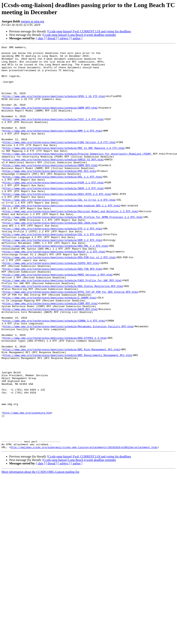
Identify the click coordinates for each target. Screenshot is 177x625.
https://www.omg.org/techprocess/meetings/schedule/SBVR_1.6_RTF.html (53, 217)
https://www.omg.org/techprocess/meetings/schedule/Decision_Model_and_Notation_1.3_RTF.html (70, 244)
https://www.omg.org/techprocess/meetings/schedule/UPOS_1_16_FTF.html (54, 106)
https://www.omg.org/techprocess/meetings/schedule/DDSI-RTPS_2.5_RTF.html (57, 224)
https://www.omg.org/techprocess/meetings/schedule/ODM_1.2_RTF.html (52, 279)
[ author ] (76, 38)
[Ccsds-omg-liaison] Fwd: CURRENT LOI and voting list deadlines (89, 31)
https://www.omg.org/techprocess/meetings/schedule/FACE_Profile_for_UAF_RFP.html (62, 327)
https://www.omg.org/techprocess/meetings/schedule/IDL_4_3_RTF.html (52, 272)
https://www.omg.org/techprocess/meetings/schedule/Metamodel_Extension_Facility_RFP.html (68, 382)
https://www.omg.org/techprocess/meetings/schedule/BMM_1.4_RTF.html (52, 148)
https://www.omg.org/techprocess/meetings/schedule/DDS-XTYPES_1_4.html (54, 396)
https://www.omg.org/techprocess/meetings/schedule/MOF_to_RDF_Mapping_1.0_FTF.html (64, 168)
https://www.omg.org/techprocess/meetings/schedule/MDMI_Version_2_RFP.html (57, 320)
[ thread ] (51, 38)
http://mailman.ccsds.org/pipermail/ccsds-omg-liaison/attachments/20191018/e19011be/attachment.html (84, 527)
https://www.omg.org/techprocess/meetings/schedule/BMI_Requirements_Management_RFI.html (67, 417)
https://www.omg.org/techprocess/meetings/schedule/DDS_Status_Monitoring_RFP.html (63, 334)
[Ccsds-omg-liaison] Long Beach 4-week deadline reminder (79, 34)
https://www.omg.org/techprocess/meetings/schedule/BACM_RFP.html (50, 362)
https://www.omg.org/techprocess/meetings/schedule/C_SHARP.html (49, 348)
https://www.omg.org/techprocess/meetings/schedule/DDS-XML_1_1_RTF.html (55, 286)
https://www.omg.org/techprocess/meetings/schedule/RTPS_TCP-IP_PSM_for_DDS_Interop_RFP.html (70, 341)
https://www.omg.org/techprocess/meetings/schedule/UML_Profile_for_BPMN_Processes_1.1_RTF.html (72, 251)
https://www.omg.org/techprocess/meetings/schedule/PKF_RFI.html (49, 196)
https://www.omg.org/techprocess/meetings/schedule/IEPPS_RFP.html (51, 306)
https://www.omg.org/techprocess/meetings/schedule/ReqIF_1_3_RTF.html (54, 293)
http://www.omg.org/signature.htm (27, 486)
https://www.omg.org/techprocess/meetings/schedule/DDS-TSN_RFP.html (52, 313)
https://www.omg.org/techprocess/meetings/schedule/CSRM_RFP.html (50, 355)
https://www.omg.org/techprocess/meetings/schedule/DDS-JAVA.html (50, 258)
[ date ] (40, 38)
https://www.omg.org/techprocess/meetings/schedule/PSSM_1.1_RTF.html (53, 210)
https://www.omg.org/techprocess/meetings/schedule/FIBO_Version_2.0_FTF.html (59, 161)
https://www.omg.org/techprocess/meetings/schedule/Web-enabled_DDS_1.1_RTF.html (61, 237)
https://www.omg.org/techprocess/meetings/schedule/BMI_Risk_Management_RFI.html (61, 410)
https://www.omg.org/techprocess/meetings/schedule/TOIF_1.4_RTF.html (53, 134)
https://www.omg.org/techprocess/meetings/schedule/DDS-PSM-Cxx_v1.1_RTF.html (59, 300)
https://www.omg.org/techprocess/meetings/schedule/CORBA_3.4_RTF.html (54, 376)
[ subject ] (64, 38)
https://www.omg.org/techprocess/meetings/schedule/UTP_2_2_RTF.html (52, 265)
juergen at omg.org (32, 21)
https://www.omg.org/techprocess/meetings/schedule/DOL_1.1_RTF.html (52, 203)
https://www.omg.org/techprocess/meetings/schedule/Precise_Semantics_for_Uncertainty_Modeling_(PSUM (76, 175)
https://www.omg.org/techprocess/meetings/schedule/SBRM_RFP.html (50, 120)
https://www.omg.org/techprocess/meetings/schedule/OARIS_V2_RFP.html (53, 182)
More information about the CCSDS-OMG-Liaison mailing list (40, 552)
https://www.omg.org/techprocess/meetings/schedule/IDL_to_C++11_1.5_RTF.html (59, 231)
